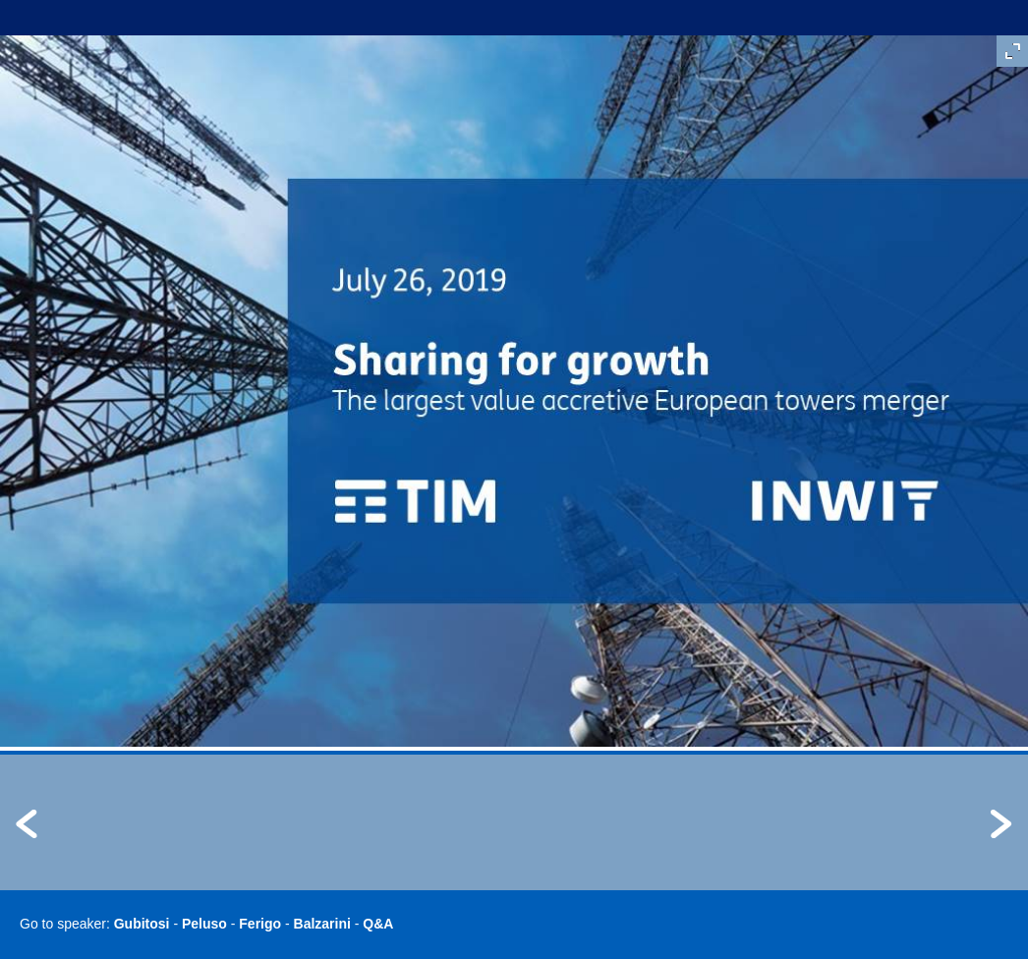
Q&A (378, 923)
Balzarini (322, 923)
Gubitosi (142, 923)
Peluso (204, 923)
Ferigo (260, 923)
